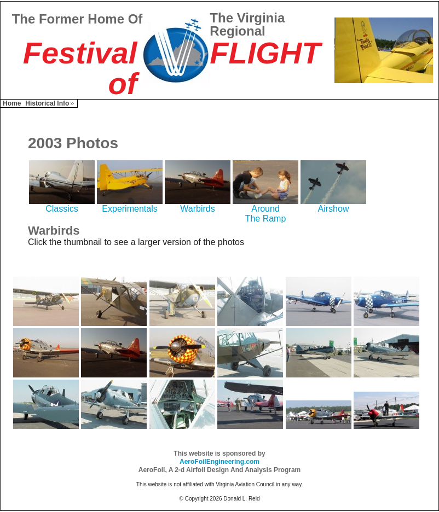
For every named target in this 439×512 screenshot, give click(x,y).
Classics (62, 204)
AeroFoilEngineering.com (219, 462)
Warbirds (197, 204)
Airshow (333, 204)
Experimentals (130, 204)
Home (12, 103)
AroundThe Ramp (265, 209)
